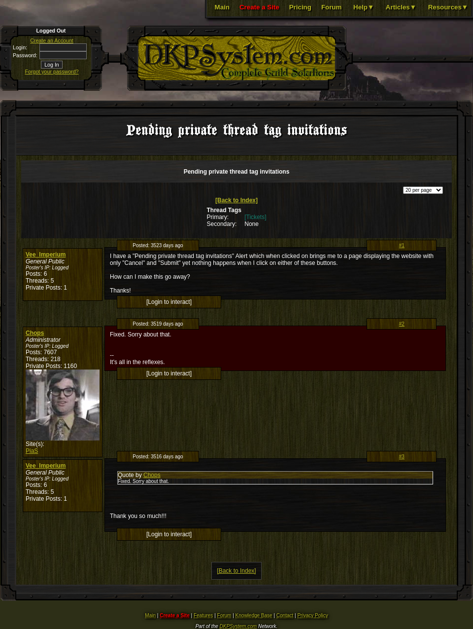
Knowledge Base (254, 615)
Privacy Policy (312, 615)
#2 (402, 324)
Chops (35, 333)
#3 (402, 456)
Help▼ (363, 7)
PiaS (32, 450)
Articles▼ (401, 7)
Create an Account (51, 40)
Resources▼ (448, 7)
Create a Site (259, 7)
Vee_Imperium (46, 254)
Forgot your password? (52, 71)
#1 (402, 245)
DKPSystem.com (238, 626)
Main (222, 7)
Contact (284, 615)
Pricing (300, 7)
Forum (331, 7)
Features (203, 615)
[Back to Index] (236, 200)
